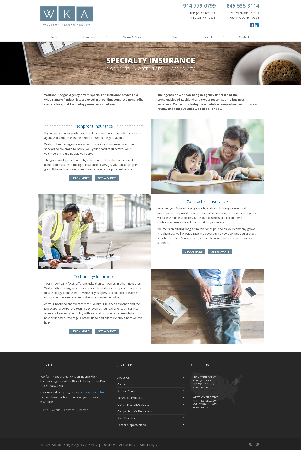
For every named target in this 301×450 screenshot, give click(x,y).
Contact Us (150, 384)
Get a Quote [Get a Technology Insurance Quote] (107, 331)
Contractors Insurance (207, 201)
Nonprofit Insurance (94, 126)
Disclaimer (108, 445)
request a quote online (89, 392)
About (214, 37)
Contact (250, 37)
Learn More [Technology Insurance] (80, 331)
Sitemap (83, 410)
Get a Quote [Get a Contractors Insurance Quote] (220, 251)
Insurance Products (150, 398)
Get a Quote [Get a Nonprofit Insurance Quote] (107, 178)
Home (54, 37)
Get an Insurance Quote (150, 404)
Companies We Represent (150, 411)
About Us (150, 377)
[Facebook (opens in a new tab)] (252, 25)
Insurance (95, 37)
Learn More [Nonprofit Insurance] (80, 178)
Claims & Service (140, 37)
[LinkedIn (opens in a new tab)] (257, 25)
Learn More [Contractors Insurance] (193, 251)
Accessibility (127, 445)
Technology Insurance (94, 276)
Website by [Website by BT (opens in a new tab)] (149, 445)
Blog (180, 37)
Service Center (150, 391)
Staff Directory (150, 418)
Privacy (92, 445)
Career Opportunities (150, 425)
